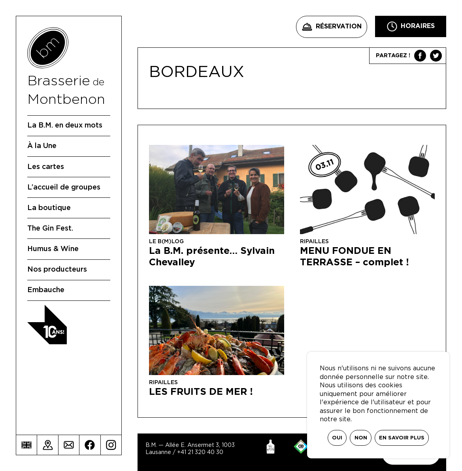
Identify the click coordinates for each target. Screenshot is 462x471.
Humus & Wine (53, 249)
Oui (337, 438)
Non (361, 438)
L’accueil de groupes (63, 187)
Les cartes (45, 167)
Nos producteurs (57, 269)
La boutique (49, 208)
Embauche (45, 290)
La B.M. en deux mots (64, 125)
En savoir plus (401, 438)
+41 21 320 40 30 (200, 452)
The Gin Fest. (50, 228)
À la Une (42, 146)
